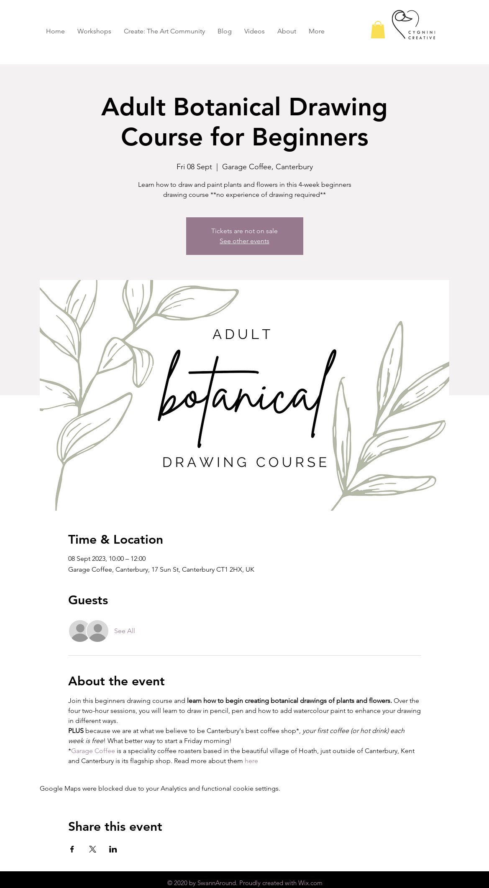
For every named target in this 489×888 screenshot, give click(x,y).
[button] (378, 29)
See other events (244, 241)
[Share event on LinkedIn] (113, 849)
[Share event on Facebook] (72, 849)
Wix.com (310, 883)
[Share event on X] (93, 849)
